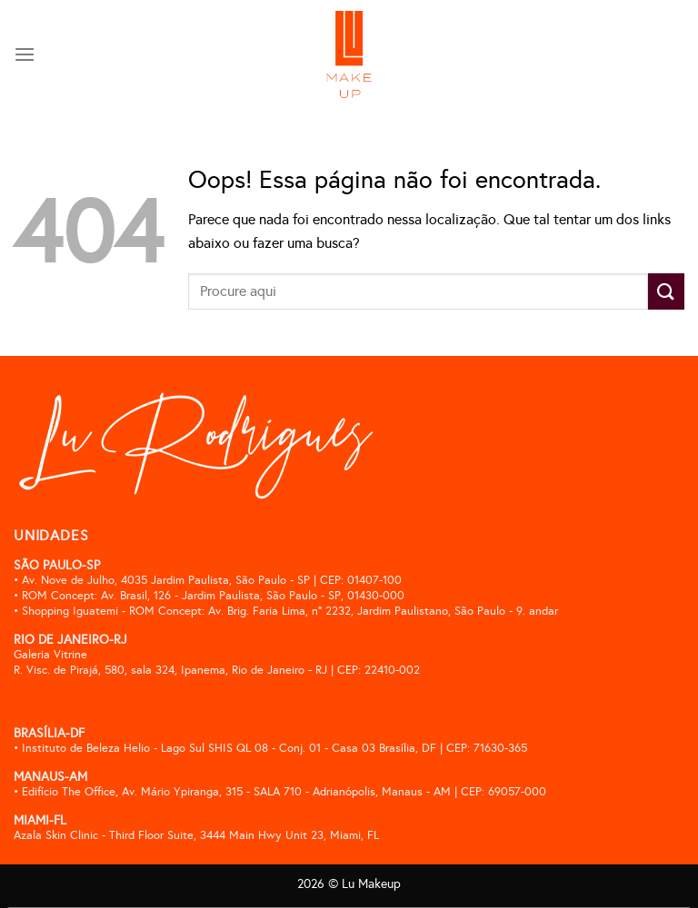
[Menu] (24, 54)
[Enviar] (666, 291)
